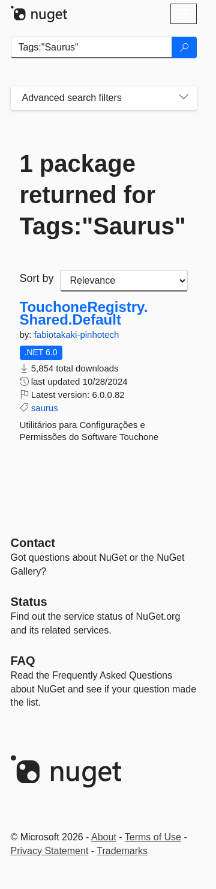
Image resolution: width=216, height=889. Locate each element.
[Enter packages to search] (91, 47)
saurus (44, 408)
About (103, 837)
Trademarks (122, 851)
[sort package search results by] (124, 281)
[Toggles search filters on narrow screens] (183, 98)
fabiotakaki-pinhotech (76, 334)
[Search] (184, 47)
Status (29, 601)
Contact (33, 542)
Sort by (37, 278)
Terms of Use (153, 837)
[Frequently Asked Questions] (23, 660)
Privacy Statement (50, 851)
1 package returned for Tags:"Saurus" (103, 194)
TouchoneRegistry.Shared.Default (84, 313)
